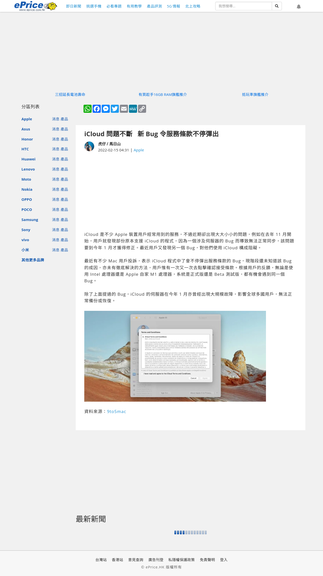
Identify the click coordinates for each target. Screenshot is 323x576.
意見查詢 (135, 559)
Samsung (29, 219)
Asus (25, 128)
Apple (26, 118)
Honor (27, 139)
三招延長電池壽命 (70, 94)
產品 (64, 118)
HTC (25, 148)
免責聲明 (207, 559)
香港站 (117, 559)
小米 (25, 249)
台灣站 (101, 559)
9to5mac (116, 411)
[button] (299, 7)
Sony (25, 229)
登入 (224, 559)
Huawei (28, 158)
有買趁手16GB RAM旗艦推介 (163, 94)
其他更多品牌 (32, 259)
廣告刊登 (156, 559)
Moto (26, 179)
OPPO (26, 199)
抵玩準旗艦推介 (255, 94)
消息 (56, 118)
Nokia (26, 189)
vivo (25, 239)
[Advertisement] (190, 192)
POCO (26, 209)
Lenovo (28, 169)
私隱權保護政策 (181, 559)
